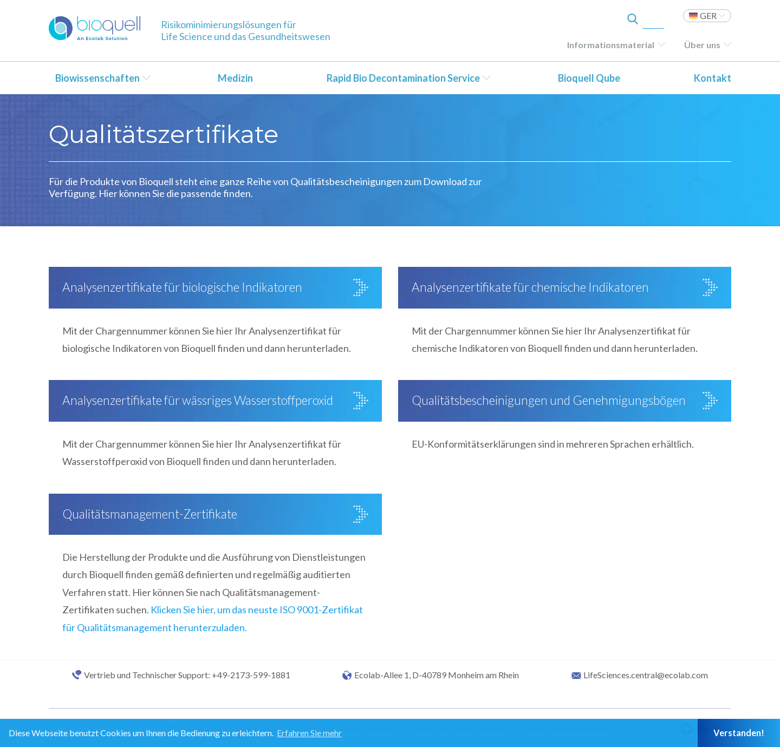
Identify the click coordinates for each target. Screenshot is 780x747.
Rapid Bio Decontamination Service (403, 78)
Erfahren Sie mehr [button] (309, 733)
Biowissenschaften (97, 78)
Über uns (702, 45)
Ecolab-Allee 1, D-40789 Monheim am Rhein (436, 675)
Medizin (235, 78)
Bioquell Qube (589, 78)
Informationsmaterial (610, 45)
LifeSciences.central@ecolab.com (645, 675)
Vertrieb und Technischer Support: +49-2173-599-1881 (187, 675)
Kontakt (712, 78)
